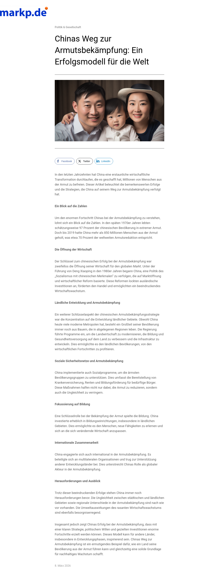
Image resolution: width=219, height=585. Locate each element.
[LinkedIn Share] (104, 161)
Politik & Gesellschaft (68, 27)
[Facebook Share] (65, 161)
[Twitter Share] (84, 161)
